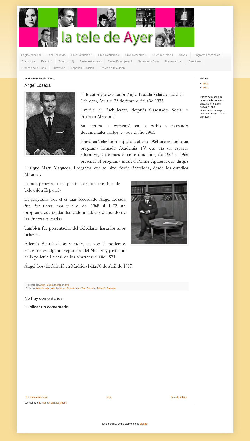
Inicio (109, 397)
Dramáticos (28, 61)
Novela (183, 55)
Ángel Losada (42, 288)
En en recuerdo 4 (162, 55)
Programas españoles (207, 55)
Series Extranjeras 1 (120, 61)
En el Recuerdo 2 (108, 55)
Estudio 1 (47, 61)
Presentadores (174, 61)
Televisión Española (106, 288)
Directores (195, 61)
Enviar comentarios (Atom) (53, 402)
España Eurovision (82, 67)
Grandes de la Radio (33, 67)
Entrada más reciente (36, 397)
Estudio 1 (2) (66, 61)
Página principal (31, 55)
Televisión (91, 288)
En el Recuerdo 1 (81, 55)
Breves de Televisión (112, 67)
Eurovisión (58, 67)
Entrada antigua (179, 397)
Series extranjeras (91, 61)
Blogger (144, 423)
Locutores (60, 288)
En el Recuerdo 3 (135, 55)
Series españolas (148, 61)
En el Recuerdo (56, 55)
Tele (83, 288)
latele (52, 288)
